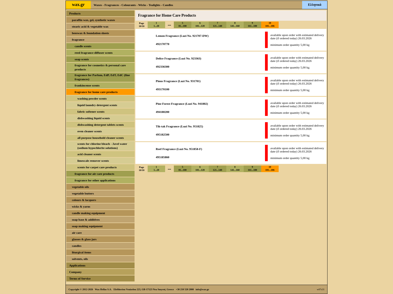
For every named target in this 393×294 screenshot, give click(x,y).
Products (75, 13)
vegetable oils (80, 186)
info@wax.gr (202, 289)
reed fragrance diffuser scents (93, 52)
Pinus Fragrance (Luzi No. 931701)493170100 (178, 85)
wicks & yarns (81, 206)
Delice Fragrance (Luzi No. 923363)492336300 (178, 62)
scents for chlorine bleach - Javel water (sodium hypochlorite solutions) (102, 145)
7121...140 (217, 24)
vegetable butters (83, 193)
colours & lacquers (84, 200)
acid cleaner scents (89, 154)
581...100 (182, 24)
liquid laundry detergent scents (97, 105)
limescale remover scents (93, 160)
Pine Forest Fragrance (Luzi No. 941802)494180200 (182, 107)
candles (76, 245)
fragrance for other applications (95, 180)
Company (75, 272)
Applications (77, 265)
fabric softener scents (90, 111)
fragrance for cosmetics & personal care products (100, 67)
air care (77, 232)
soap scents (82, 59)
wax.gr (78, 4)
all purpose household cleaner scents (100, 137)
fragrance (78, 39)
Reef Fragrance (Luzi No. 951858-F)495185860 (179, 153)
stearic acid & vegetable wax (90, 26)
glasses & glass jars (84, 239)
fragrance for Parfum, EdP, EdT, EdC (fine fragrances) (102, 77)
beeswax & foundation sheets (90, 33)
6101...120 (200, 24)
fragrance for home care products (96, 92)
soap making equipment (87, 226)
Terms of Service (79, 278)
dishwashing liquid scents (93, 118)
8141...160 (235, 24)
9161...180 (252, 24)
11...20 (156, 24)
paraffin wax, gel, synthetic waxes (93, 20)
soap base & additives (86, 219)
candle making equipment (88, 213)
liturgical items (81, 252)
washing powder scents (91, 98)
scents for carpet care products (97, 167)
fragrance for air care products (94, 173)
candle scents (83, 46)
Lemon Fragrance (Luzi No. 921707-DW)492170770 (182, 40)
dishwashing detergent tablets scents (100, 124)
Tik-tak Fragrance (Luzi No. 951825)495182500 (179, 130)
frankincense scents (87, 85)
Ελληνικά (314, 5)
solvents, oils (80, 258)
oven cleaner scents (89, 131)
